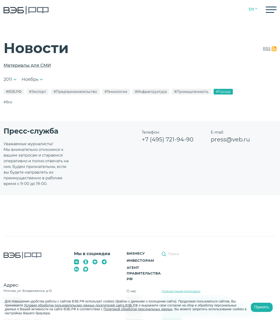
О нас (131, 291)
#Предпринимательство (75, 92)
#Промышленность (191, 92)
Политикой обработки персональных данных (138, 309)
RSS (267, 48)
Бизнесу (136, 253)
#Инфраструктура (151, 92)
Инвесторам (140, 260)
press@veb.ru (230, 139)
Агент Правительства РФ (144, 273)
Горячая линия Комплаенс (181, 291)
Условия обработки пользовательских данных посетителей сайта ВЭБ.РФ (81, 305)
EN (251, 9)
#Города (223, 92)
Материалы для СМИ (27, 65)
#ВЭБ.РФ (14, 92)
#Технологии (116, 92)
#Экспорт (37, 92)
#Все (8, 102)
